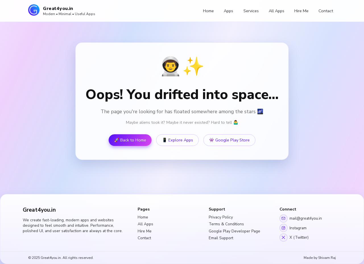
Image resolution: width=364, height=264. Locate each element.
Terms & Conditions (226, 224)
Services (251, 11)
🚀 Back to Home (130, 140)
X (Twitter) (294, 238)
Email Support (221, 238)
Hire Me (301, 11)
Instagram (293, 228)
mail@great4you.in (301, 218)
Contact (325, 11)
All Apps (276, 11)
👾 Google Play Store (229, 140)
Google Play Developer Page (234, 231)
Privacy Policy (221, 217)
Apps (228, 11)
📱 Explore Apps (177, 140)
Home (208, 11)
